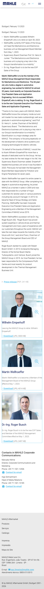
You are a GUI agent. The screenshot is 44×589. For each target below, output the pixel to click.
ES (29, 4)
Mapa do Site (7, 550)
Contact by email (12, 472)
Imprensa (6, 541)
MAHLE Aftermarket (10, 519)
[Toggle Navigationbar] (39, 4)
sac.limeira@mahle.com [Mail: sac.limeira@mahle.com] (21, 569)
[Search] (36, 3)
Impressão (6, 545)
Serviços (5, 528)
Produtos (5, 524)
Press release (10, 282)
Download (8, 336)
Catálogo (5, 533)
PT (33, 4)
